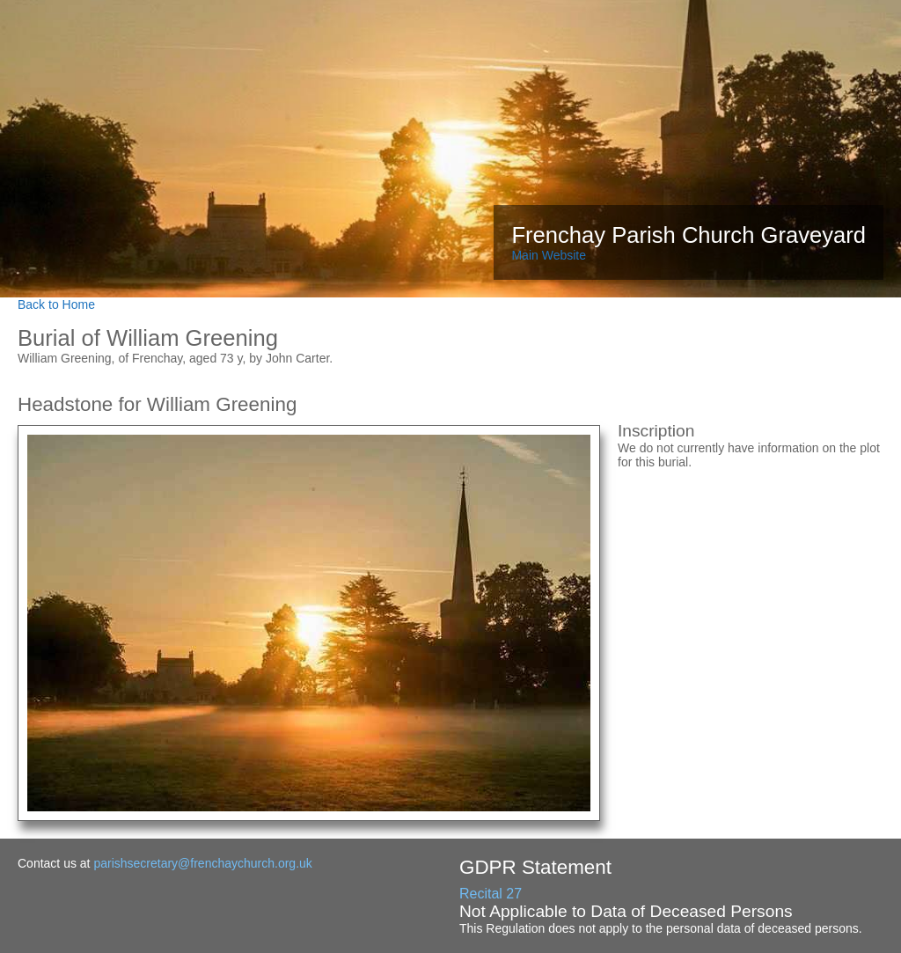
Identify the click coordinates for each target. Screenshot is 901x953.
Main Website (548, 255)
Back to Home (56, 304)
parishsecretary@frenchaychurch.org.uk (202, 863)
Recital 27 (490, 893)
